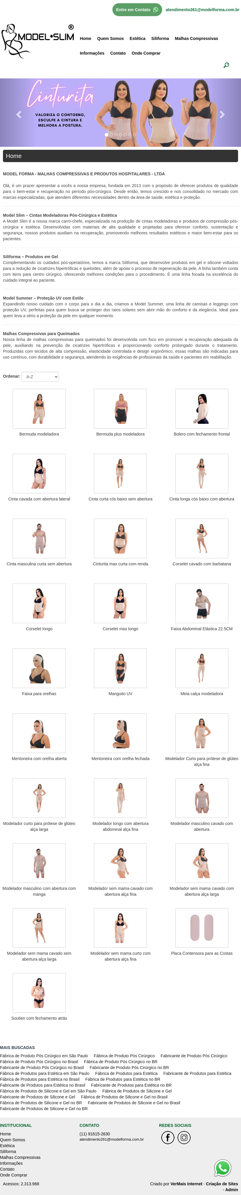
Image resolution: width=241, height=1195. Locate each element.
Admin (231, 1189)
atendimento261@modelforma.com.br (203, 9)
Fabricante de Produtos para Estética (197, 1073)
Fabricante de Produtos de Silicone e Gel (37, 1097)
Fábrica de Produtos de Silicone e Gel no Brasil (124, 1097)
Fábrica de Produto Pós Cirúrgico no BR (120, 1061)
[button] (18, 112)
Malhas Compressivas (196, 38)
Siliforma (160, 38)
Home (85, 38)
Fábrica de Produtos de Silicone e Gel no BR (41, 1102)
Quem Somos (110, 38)
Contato (118, 53)
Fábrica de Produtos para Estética (126, 1073)
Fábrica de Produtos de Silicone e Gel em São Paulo (48, 1091)
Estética (138, 38)
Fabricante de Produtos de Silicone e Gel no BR (44, 1108)
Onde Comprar (146, 53)
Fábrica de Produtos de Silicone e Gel (137, 1091)
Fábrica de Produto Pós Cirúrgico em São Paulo (44, 1055)
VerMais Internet (186, 1183)
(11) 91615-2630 (94, 1134)
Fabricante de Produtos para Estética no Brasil (42, 1085)
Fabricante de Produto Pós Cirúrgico (194, 1055)
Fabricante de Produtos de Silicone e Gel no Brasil (134, 1102)
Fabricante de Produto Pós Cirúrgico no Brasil (42, 1067)
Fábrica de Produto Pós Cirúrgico (124, 1055)
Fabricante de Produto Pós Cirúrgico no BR (129, 1067)
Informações (92, 53)
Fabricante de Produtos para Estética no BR (131, 1085)
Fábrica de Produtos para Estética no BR (122, 1079)
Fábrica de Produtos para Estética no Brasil (39, 1079)
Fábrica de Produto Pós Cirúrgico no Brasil (39, 1061)
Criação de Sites (222, 1183)
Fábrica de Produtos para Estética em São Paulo (44, 1073)
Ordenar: (11, 376)
